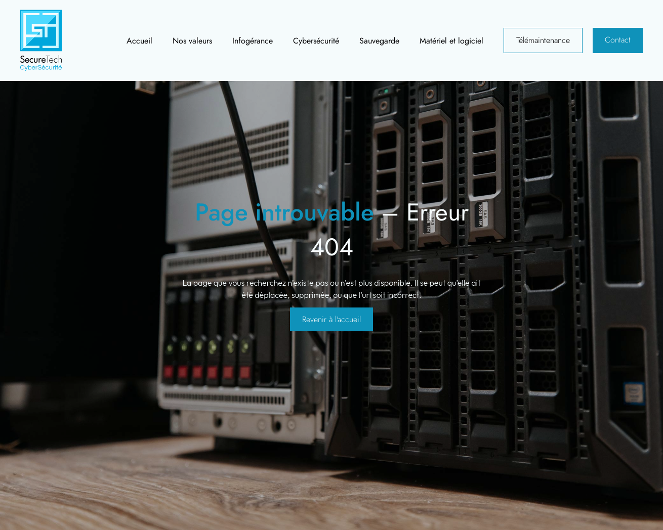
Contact (618, 40)
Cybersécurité (316, 41)
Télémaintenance (543, 40)
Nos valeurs (192, 41)
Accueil (139, 41)
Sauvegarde (379, 41)
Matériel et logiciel (451, 41)
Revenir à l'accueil (331, 319)
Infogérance (252, 41)
